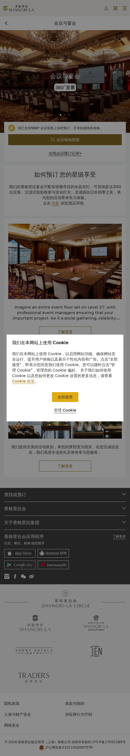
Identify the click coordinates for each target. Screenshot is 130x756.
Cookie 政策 (23, 381)
